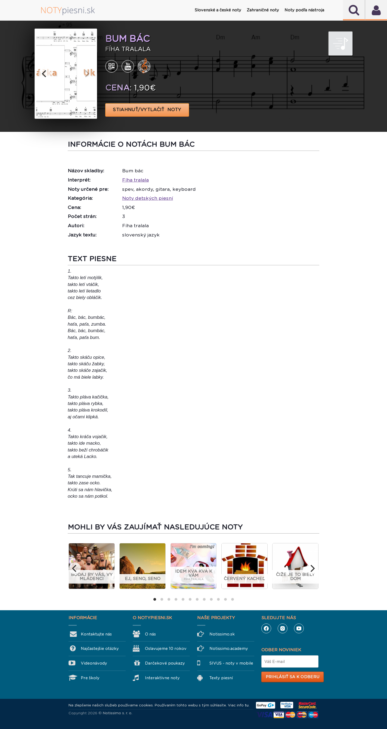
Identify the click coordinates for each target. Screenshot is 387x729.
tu (247, 705)
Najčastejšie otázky (100, 648)
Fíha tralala (135, 180)
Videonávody (94, 663)
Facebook (266, 628)
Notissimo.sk (222, 634)
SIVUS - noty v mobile (231, 663)
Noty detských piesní (147, 198)
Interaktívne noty (162, 678)
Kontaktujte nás (96, 634)
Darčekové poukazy (165, 663)
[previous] (45, 74)
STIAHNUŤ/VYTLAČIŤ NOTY (147, 109)
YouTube (299, 628)
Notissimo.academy (228, 648)
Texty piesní (221, 678)
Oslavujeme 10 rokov (166, 648)
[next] (87, 74)
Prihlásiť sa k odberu (292, 677)
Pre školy (90, 678)
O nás (150, 634)
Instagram (282, 628)
